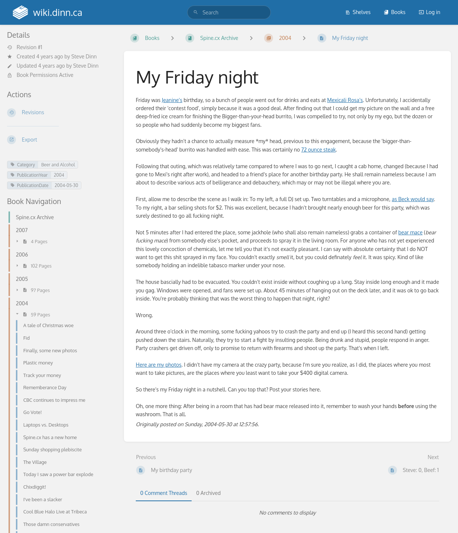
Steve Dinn (84, 56)
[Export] (59, 140)
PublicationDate (29, 185)
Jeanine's (172, 100)
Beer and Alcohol (58, 164)
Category (22, 164)
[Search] (195, 12)
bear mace (410, 232)
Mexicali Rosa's (345, 100)
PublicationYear (29, 175)
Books (394, 12)
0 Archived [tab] (208, 493)
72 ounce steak (318, 149)
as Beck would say (413, 199)
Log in (429, 12)
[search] (228, 12)
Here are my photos (158, 364)
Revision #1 (24, 47)
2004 (59, 175)
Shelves (358, 12)
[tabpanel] (287, 513)
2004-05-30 (66, 185)
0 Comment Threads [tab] (163, 493)
